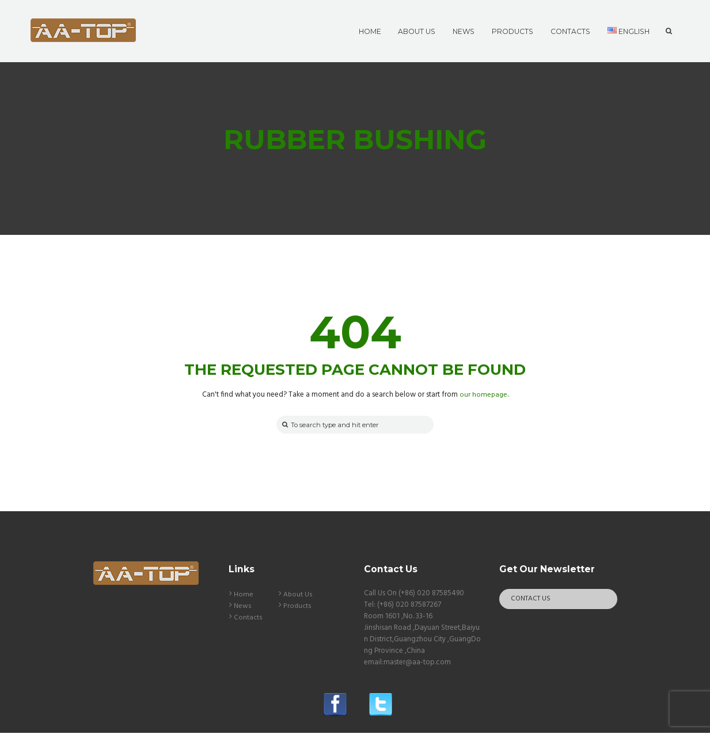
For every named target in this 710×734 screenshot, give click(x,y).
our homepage (483, 395)
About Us (298, 596)
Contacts (248, 619)
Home (243, 596)
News (243, 607)
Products (297, 607)
